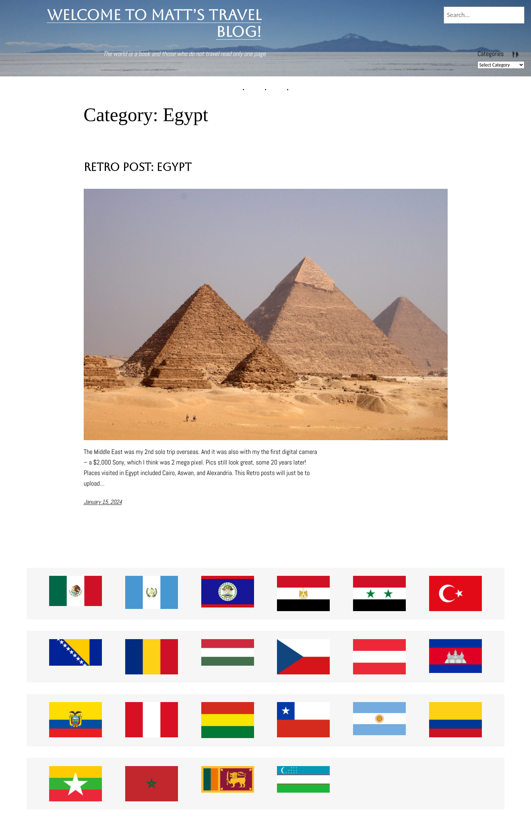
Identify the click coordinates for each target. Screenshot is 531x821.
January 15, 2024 (103, 502)
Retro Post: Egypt (137, 167)
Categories (490, 53)
